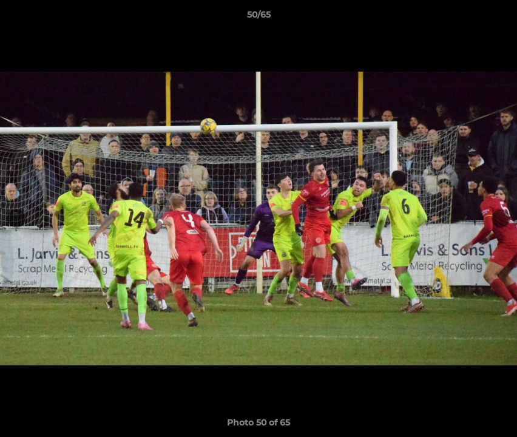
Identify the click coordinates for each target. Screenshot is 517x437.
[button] (495, 17)
